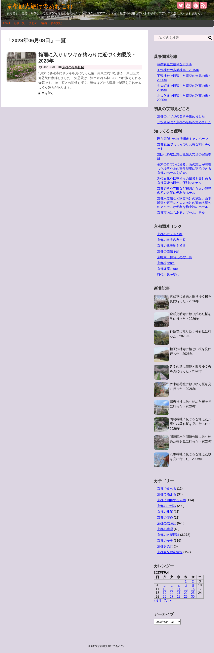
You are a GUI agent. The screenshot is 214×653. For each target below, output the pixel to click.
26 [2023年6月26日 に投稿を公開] (164, 596)
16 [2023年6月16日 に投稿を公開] (193, 589)
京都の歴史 (165, 540)
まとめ (33, 23)
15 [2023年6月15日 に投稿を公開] (186, 589)
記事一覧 (19, 23)
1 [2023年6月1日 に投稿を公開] (186, 581)
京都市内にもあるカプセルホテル (181, 212)
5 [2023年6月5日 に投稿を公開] (164, 585)
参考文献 (56, 23)
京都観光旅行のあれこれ (40, 6)
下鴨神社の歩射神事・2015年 (178, 70)
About (6, 23)
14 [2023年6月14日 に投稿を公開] (179, 589)
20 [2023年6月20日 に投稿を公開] (171, 592)
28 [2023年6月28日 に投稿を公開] (179, 596)
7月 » (168, 600)
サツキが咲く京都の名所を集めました (184, 122)
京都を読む (165, 546)
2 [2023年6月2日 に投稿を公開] (193, 581)
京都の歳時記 (166, 523)
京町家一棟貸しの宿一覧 (174, 257)
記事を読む (46, 93)
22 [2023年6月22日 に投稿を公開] (186, 592)
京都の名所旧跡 (73, 67)
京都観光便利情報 (170, 552)
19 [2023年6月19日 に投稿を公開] (164, 592)
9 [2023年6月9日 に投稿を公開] (193, 585)
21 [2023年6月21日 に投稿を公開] (179, 592)
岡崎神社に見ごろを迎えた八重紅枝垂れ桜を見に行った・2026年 (190, 423)
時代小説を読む (168, 274)
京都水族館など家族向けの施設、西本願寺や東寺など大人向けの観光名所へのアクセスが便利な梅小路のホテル (184, 203)
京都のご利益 (166, 506)
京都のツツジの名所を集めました (181, 116)
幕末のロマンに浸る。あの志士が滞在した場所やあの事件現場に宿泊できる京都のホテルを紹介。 (184, 168)
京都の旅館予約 (168, 251)
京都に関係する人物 (171, 500)
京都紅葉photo (167, 268)
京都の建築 (165, 511)
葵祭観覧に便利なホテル (174, 64)
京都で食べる (166, 488)
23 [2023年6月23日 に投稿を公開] (193, 592)
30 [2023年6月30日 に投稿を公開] (193, 596)
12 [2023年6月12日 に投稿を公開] (164, 589)
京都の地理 (165, 529)
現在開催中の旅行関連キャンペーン (182, 138)
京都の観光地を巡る (171, 245)
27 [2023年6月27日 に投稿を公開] (171, 596)
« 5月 (157, 600)
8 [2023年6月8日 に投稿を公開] (186, 585)
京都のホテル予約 (170, 234)
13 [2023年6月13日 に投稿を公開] (171, 589)
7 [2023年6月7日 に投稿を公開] (179, 585)
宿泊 (44, 23)
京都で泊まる (166, 494)
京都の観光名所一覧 (171, 240)
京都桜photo (166, 263)
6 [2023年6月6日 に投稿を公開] (171, 585)
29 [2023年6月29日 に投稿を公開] (186, 596)
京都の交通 (165, 517)
